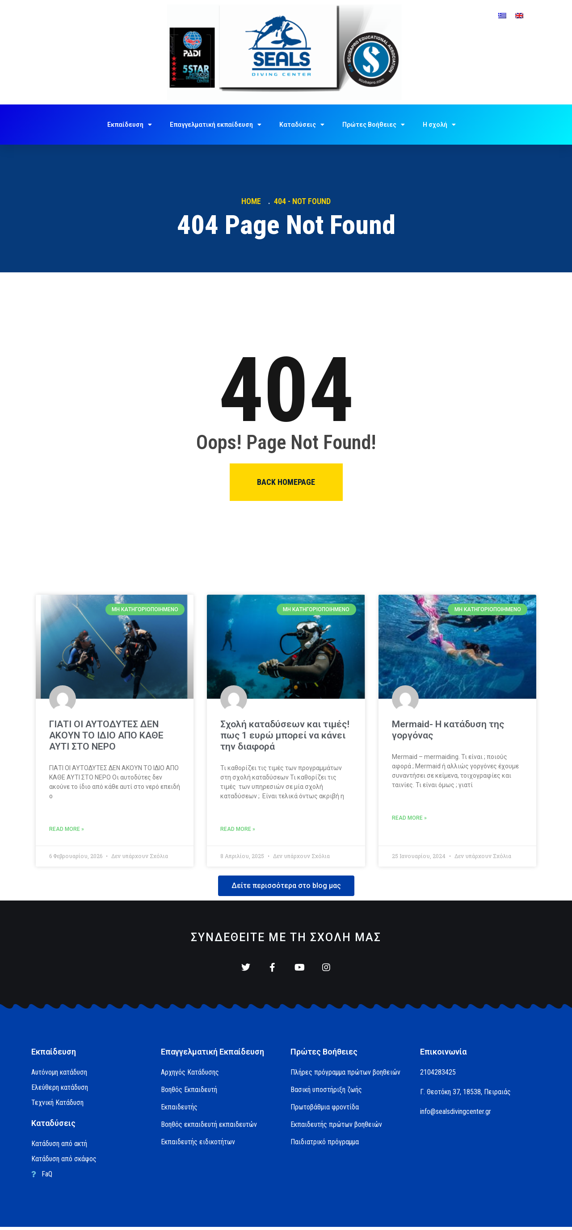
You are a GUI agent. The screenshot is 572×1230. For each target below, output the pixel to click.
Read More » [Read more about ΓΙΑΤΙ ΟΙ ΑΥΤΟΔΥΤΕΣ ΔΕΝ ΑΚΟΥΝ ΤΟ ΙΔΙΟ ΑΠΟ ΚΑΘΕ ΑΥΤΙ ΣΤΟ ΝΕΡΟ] (66, 829)
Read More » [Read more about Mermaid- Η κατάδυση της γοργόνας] (409, 818)
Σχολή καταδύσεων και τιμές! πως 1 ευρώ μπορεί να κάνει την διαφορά (284, 735)
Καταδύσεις (301, 124)
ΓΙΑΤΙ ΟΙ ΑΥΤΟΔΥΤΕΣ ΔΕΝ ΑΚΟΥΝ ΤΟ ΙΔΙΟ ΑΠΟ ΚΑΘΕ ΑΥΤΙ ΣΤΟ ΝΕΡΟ (106, 735)
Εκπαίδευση (129, 124)
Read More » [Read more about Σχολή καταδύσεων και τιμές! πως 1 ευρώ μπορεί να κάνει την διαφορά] (237, 829)
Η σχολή (439, 124)
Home (253, 201)
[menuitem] (502, 15)
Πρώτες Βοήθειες (373, 124)
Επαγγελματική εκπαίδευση (215, 124)
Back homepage (286, 482)
